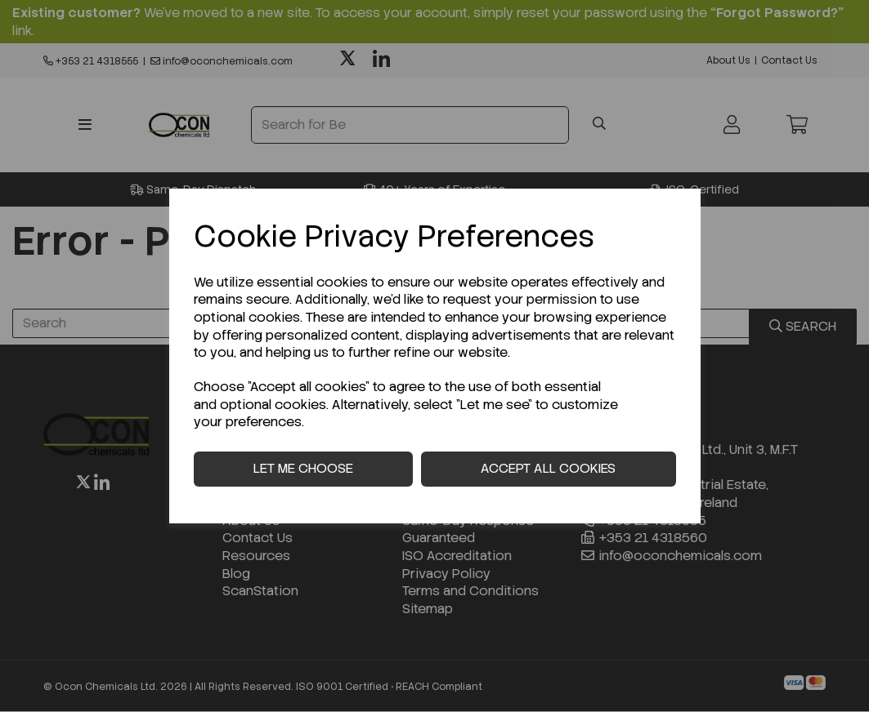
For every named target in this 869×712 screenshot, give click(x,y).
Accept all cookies (548, 468)
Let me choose (303, 468)
